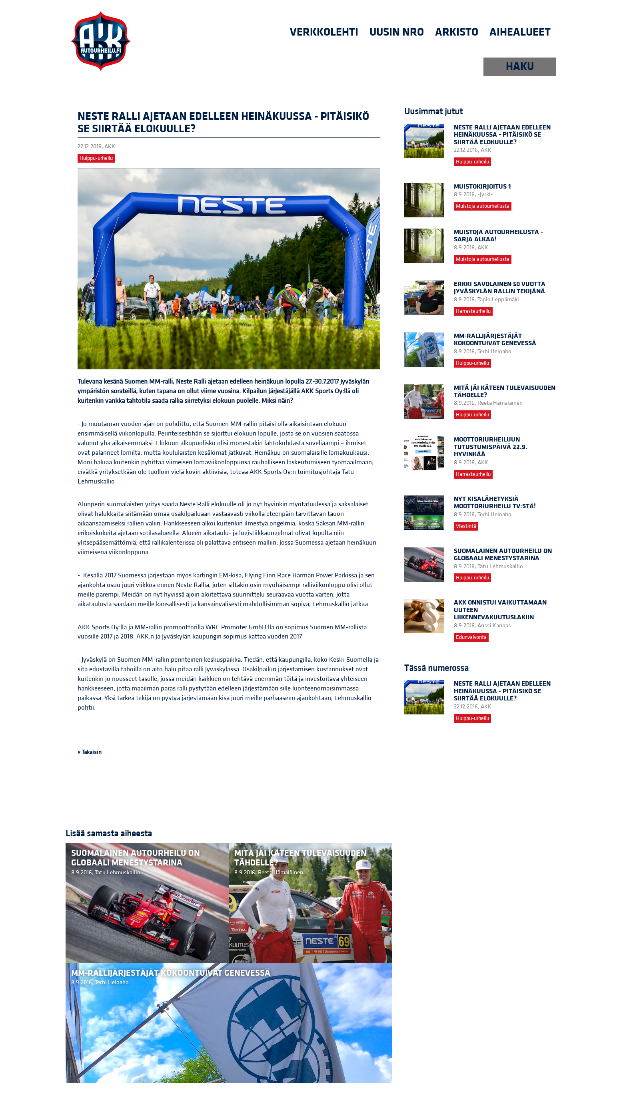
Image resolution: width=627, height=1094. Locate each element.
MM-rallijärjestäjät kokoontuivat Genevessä (495, 340)
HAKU (520, 67)
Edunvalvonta (471, 637)
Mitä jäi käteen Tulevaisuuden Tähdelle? (504, 392)
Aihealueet (520, 32)
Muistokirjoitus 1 (482, 186)
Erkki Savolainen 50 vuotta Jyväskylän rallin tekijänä (499, 288)
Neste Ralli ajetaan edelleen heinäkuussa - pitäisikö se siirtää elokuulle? (502, 135)
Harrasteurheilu (473, 311)
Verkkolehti (324, 32)
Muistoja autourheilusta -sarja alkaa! (498, 236)
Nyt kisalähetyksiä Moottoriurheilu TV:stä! (495, 503)
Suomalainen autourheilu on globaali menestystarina (503, 555)
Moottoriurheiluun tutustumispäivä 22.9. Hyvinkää (490, 447)
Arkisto (456, 32)
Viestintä (466, 526)
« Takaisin (90, 752)
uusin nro (396, 32)
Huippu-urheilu (96, 158)
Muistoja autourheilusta (482, 206)
